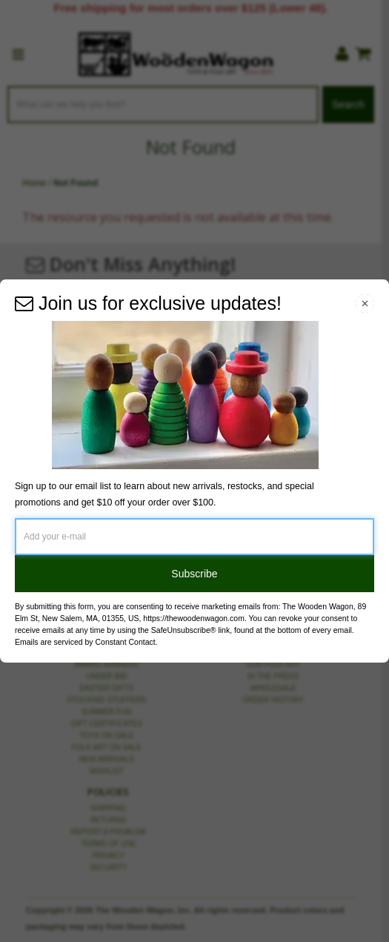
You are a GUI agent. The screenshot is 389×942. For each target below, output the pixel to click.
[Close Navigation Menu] (365, 303)
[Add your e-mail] (194, 536)
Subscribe (194, 574)
